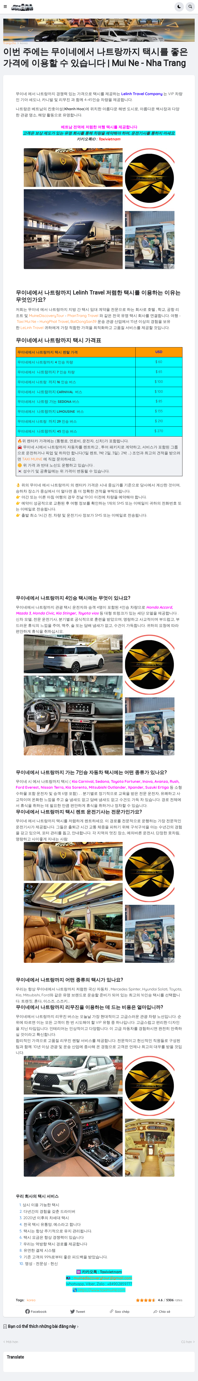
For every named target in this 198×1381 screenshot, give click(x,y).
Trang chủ (9, 43)
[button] (6, 7)
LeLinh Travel (32, 327)
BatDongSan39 (83, 321)
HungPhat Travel (54, 321)
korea (24, 43)
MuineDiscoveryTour (46, 315)
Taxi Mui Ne (26, 321)
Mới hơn (12, 1342)
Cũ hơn (186, 1342)
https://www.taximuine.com (101, 1290)
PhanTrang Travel (82, 315)
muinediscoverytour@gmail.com (102, 1278)
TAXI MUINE (32, 459)
